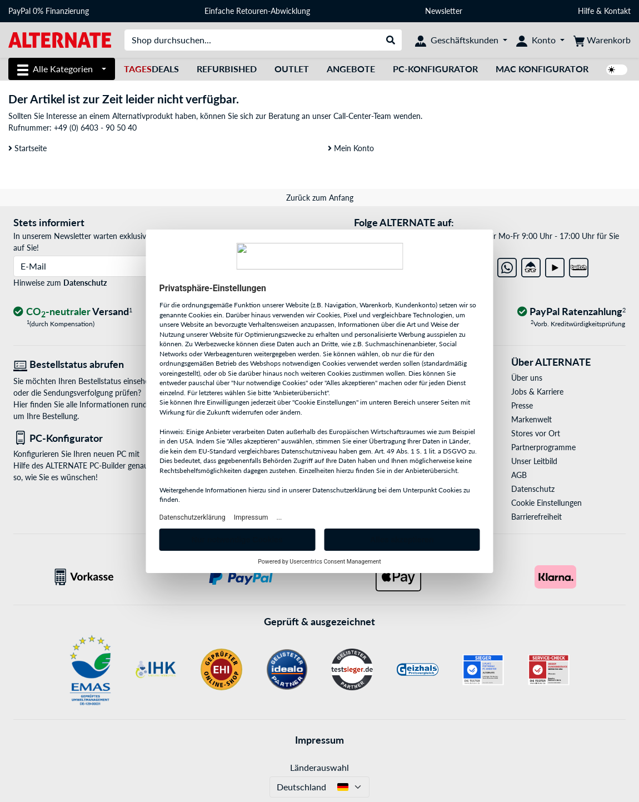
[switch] (616, 69)
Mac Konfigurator (542, 68)
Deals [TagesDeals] (151, 68)
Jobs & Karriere (537, 391)
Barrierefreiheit (536, 516)
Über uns (526, 377)
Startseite (27, 148)
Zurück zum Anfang (319, 197)
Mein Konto (351, 148)
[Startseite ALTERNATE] (59, 39)
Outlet (291, 68)
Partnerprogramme (543, 447)
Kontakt (617, 11)
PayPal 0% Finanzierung (48, 11)
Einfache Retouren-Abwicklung (257, 11)
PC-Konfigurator (435, 68)
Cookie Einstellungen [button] (546, 502)
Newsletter (443, 11)
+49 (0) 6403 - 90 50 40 (95, 127)
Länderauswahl (319, 767)
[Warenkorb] (602, 40)
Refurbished (227, 68)
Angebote (351, 68)
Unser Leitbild (534, 461)
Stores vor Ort (535, 433)
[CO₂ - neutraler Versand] (72, 312)
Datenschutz (85, 282)
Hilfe (586, 11)
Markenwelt (531, 419)
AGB (519, 475)
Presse (522, 405)
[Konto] (540, 40)
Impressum (319, 740)
